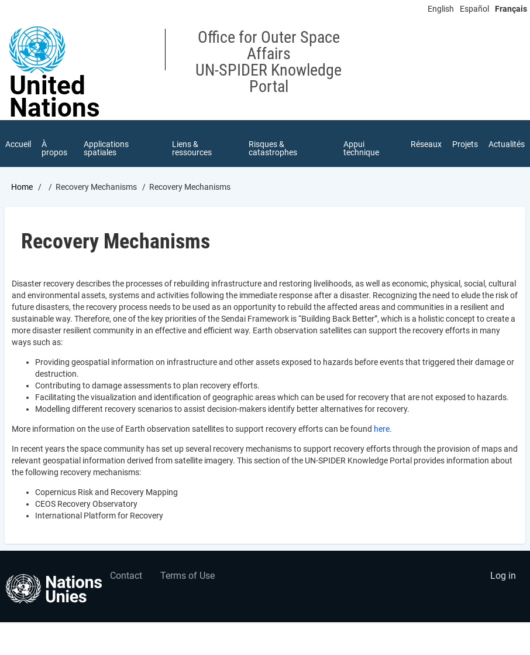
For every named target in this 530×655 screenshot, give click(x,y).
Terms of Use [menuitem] (187, 575)
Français (511, 8)
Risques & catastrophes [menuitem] (273, 148)
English (441, 8)
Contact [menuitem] (126, 575)
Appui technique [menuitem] (361, 148)
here (382, 429)
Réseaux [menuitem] (426, 144)
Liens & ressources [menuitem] (192, 148)
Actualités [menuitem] (506, 144)
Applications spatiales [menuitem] (106, 148)
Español (474, 8)
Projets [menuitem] (465, 144)
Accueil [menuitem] (18, 144)
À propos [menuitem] (54, 148)
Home (22, 187)
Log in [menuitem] (503, 575)
